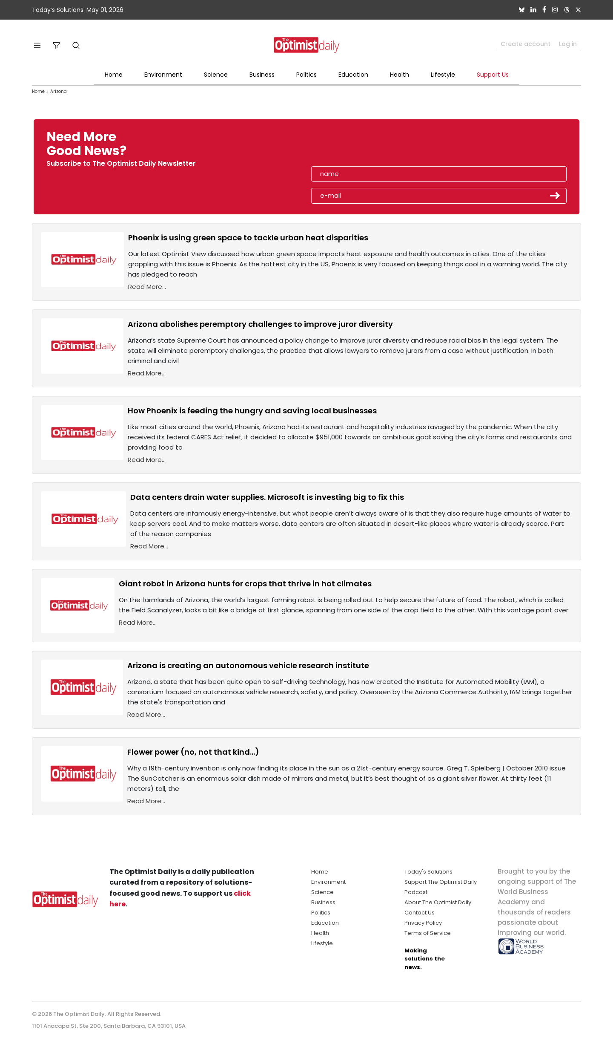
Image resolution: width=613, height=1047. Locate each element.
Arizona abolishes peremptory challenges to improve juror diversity (260, 324)
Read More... (147, 286)
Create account (525, 44)
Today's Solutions (428, 872)
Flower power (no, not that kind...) (193, 752)
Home (114, 74)
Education (353, 74)
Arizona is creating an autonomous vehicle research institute (248, 665)
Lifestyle (443, 74)
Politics (306, 74)
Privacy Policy (423, 923)
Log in (568, 44)
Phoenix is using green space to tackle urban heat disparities (248, 237)
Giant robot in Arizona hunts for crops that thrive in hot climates (245, 583)
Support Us (493, 74)
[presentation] (360, 146)
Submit (555, 195)
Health (399, 74)
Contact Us (419, 913)
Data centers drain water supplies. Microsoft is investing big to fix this (267, 497)
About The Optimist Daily (437, 902)
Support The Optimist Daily (440, 882)
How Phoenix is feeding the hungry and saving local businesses (252, 410)
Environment (163, 74)
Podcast (415, 892)
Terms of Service (427, 933)
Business (262, 74)
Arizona (58, 91)
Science (216, 74)
